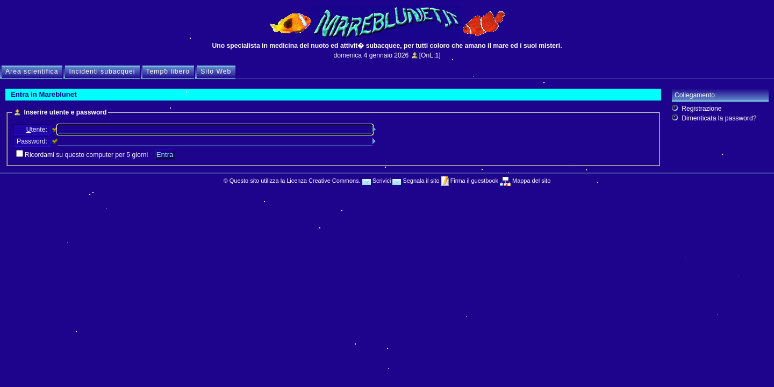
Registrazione (701, 108)
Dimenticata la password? (719, 118)
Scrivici (376, 180)
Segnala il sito (415, 180)
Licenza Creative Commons (322, 180)
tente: (36, 129)
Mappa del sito (530, 180)
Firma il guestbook (473, 180)
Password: (32, 141)
